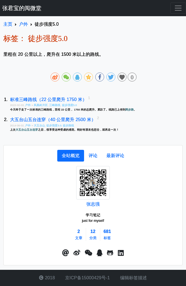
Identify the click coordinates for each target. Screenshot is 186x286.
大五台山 (39, 125)
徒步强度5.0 (69, 105)
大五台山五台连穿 (27, 129)
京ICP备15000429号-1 (87, 277)
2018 (47, 277)
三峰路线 (54, 105)
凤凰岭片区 (41, 105)
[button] (65, 253)
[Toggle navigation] (178, 8)
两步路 (129, 109)
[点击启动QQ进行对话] (99, 253)
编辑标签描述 (133, 277)
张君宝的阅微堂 (21, 8)
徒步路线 (68, 125)
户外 (28, 105)
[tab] (70, 156)
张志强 (93, 204)
